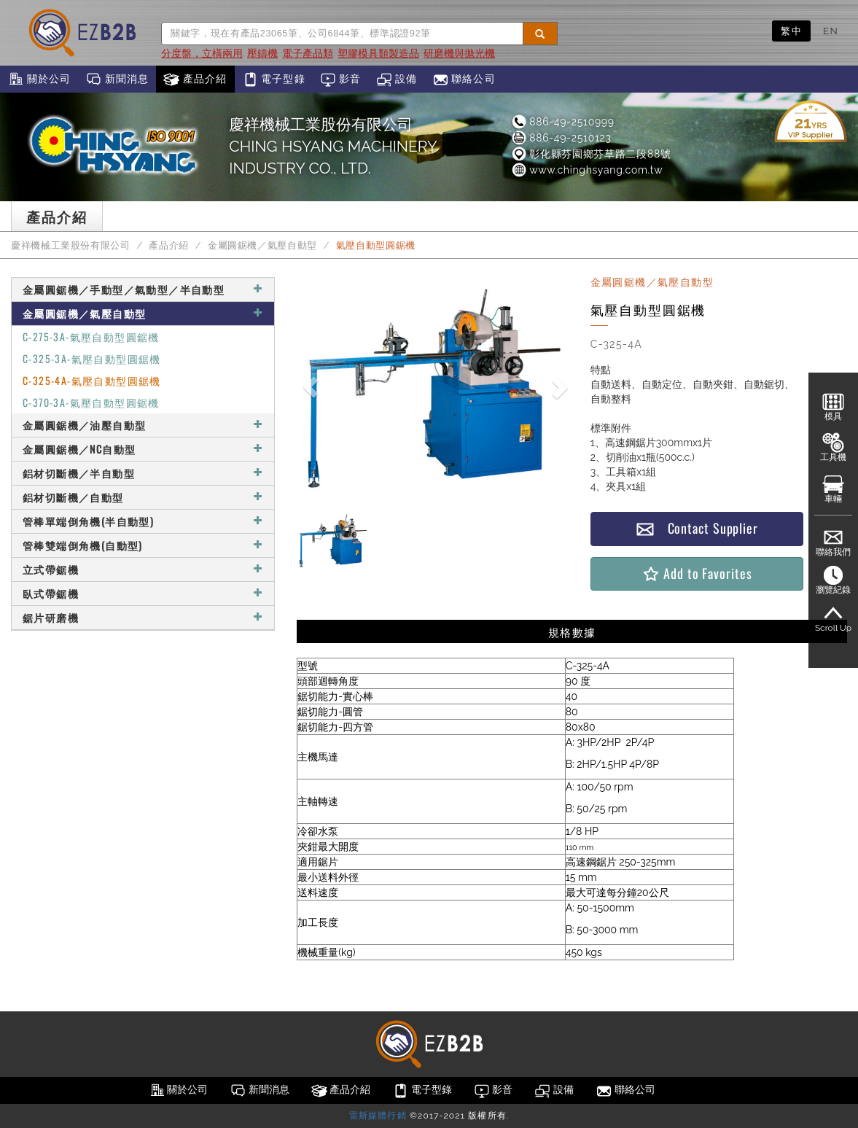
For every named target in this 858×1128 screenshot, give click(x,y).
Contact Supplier (697, 528)
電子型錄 (273, 79)
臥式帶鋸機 (143, 593)
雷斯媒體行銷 (378, 1116)
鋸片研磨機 (143, 617)
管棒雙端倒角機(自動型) (143, 545)
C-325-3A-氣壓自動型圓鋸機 (92, 358)
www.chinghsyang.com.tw (586, 170)
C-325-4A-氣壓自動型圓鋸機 (92, 380)
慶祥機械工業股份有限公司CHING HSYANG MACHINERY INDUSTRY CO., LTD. (333, 146)
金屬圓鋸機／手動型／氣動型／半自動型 (143, 289)
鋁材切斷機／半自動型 (143, 473)
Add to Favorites (696, 573)
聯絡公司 (464, 79)
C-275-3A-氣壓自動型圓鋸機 (91, 336)
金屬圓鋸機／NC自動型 (143, 448)
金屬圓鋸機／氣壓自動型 (262, 245)
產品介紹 (195, 79)
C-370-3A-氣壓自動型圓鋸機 (91, 402)
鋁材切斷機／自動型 (143, 497)
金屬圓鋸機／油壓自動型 (143, 424)
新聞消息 (117, 79)
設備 (397, 79)
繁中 (791, 30)
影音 (341, 79)
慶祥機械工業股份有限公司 (70, 245)
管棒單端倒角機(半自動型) (143, 521)
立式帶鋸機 (143, 569)
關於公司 (39, 79)
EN (830, 30)
